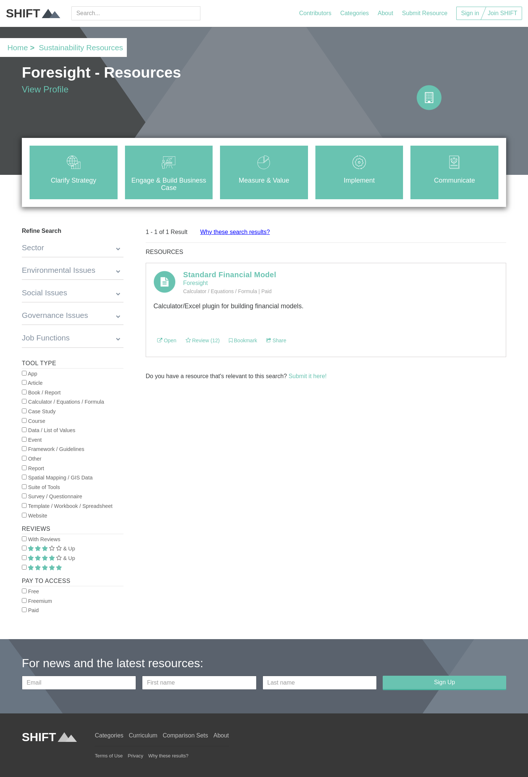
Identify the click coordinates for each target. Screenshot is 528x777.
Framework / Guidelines (53, 449)
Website (34, 516)
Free (30, 591)
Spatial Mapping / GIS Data (57, 478)
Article (32, 383)
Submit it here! (307, 376)
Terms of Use (108, 756)
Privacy (135, 756)
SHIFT (33, 13)
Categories (354, 13)
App (29, 374)
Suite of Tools (41, 487)
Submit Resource (424, 13)
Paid (30, 610)
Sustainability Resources (81, 47)
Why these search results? (235, 232)
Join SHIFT (502, 13)
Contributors (315, 13)
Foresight (195, 283)
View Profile (45, 89)
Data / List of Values (48, 430)
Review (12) (203, 340)
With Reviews (41, 539)
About (385, 13)
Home (17, 47)
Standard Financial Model (229, 275)
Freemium (37, 601)
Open (166, 340)
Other (31, 459)
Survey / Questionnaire (52, 496)
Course (33, 421)
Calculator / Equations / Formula (63, 402)
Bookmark (243, 340)
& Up (48, 549)
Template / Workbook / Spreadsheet (67, 506)
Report (33, 468)
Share (276, 340)
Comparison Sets (185, 735)
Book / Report (41, 393)
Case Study (38, 411)
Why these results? (168, 756)
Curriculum (143, 735)
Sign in (470, 13)
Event (32, 440)
